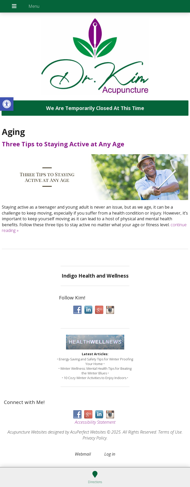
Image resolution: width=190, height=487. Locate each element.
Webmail (83, 454)
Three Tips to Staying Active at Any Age (63, 144)
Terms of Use (170, 432)
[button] (6, 104)
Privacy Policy (95, 438)
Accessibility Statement (95, 422)
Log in (109, 454)
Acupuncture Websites (27, 432)
